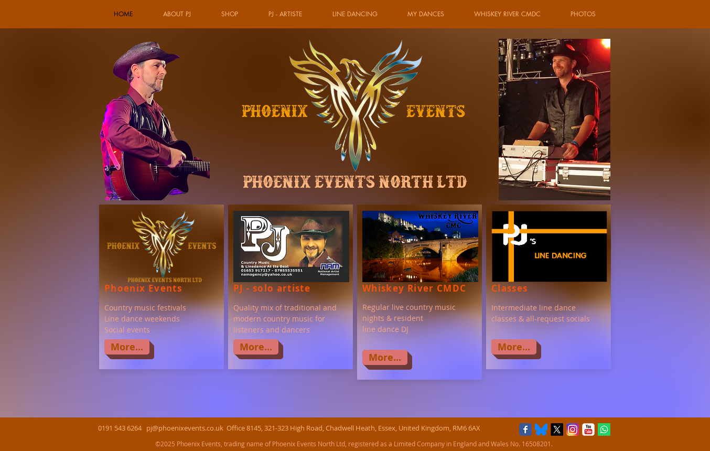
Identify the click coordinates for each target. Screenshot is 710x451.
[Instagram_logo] (572, 429)
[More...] (126, 347)
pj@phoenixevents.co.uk (184, 428)
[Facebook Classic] (525, 429)
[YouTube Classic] (588, 429)
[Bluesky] (541, 429)
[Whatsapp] (604, 429)
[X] (557, 429)
